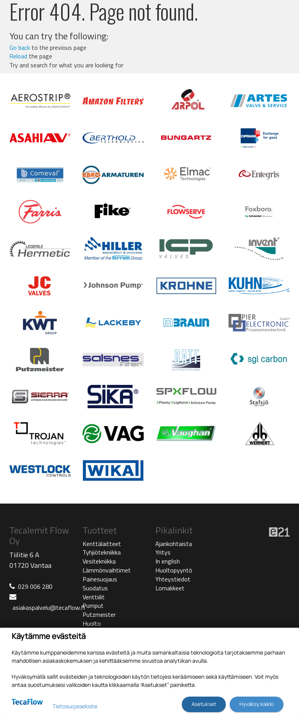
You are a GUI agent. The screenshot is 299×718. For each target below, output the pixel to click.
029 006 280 (35, 586)
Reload (18, 56)
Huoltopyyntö (173, 570)
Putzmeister (99, 614)
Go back (19, 47)
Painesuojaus (100, 579)
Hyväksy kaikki (256, 703)
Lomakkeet (170, 588)
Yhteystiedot (172, 579)
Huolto (92, 623)
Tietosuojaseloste (75, 706)
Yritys (163, 552)
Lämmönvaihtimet (107, 570)
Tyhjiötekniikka (102, 552)
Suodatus (95, 588)
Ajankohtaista (173, 543)
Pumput (93, 605)
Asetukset (204, 703)
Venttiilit (94, 597)
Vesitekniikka (99, 561)
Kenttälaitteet (102, 543)
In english (167, 561)
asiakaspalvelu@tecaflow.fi (48, 607)
